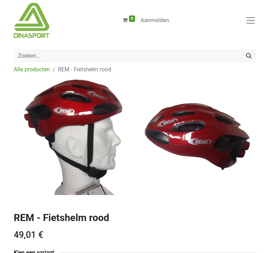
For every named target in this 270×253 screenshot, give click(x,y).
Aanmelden (155, 20)
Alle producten (32, 69)
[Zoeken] (249, 56)
